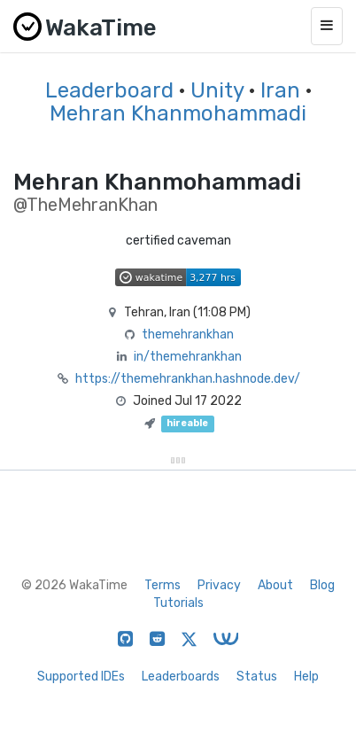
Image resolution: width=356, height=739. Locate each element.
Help (306, 676)
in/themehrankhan (188, 356)
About (275, 585)
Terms (162, 585)
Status (256, 676)
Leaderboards (181, 676)
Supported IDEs (81, 676)
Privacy (219, 585)
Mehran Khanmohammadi (178, 113)
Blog (322, 585)
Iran (280, 90)
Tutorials (178, 603)
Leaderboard (109, 90)
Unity (217, 90)
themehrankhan (188, 334)
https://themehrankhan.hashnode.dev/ (187, 378)
